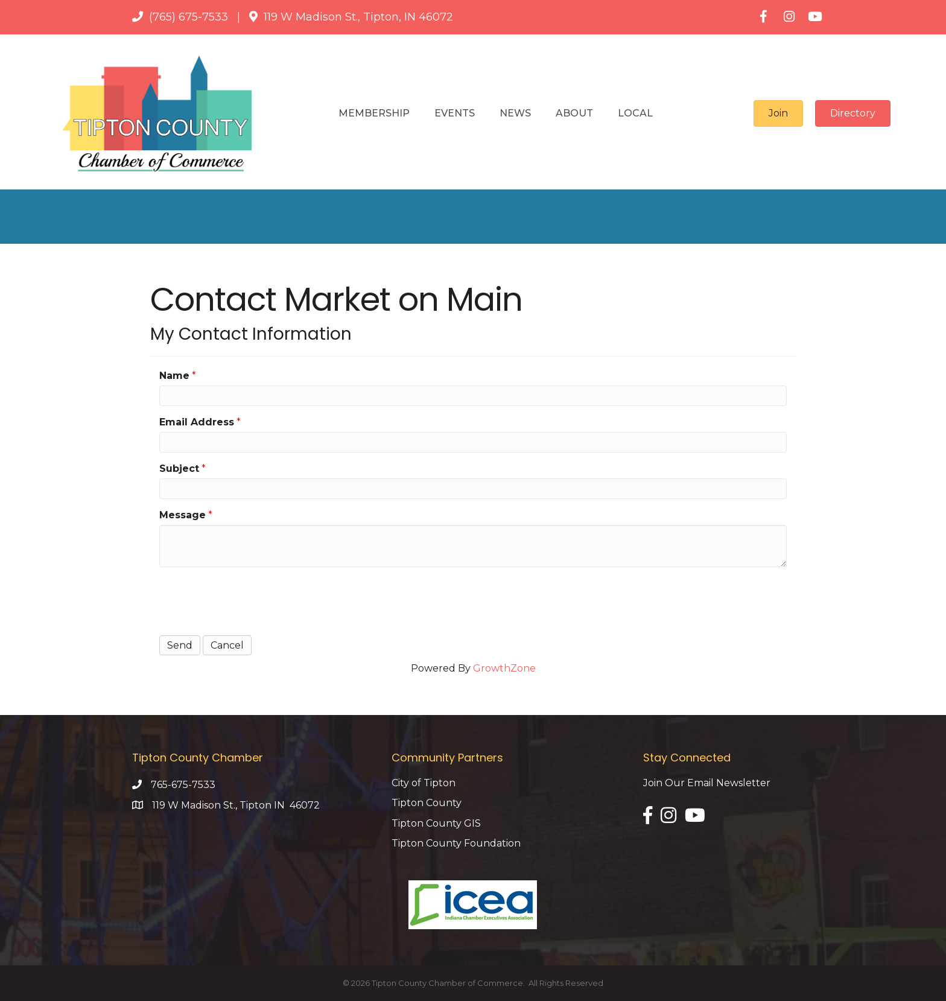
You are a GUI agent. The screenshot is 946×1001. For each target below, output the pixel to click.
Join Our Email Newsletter (706, 783)
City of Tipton (424, 783)
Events (454, 113)
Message (182, 515)
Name (174, 375)
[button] (778, 113)
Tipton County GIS (436, 823)
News (515, 113)
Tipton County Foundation (456, 843)
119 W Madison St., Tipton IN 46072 (236, 805)
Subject (179, 468)
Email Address (196, 422)
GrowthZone (504, 668)
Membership (374, 113)
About (574, 113)
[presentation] (251, 599)
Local (635, 113)
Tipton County (427, 803)
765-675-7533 (183, 784)
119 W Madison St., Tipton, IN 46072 (358, 17)
